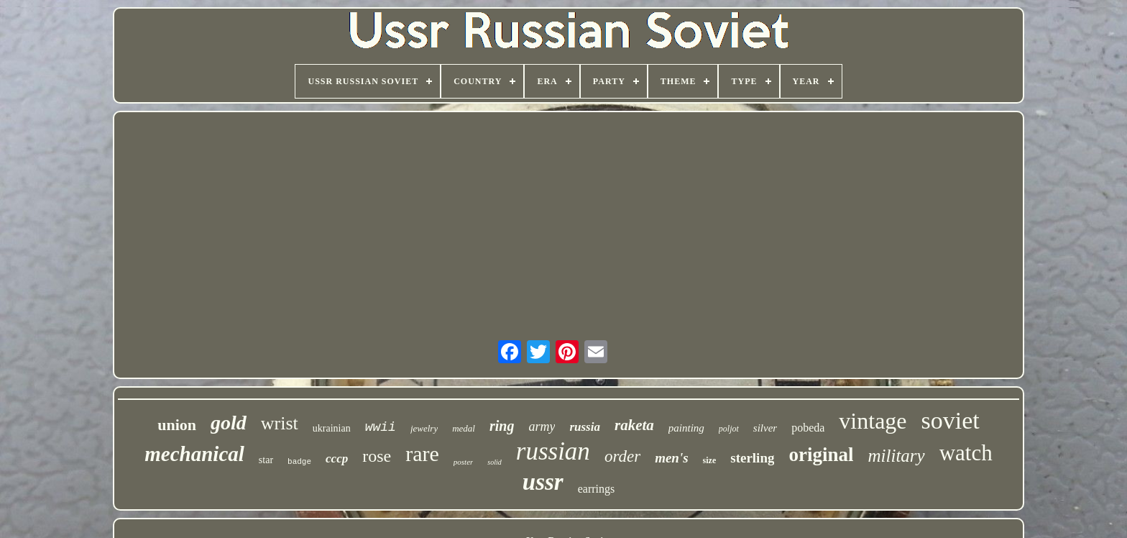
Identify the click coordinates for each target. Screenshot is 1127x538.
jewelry (424, 428)
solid (494, 462)
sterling (752, 457)
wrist (279, 423)
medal (463, 428)
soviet (950, 420)
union (176, 425)
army (541, 426)
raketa (634, 425)
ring (501, 426)
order (622, 456)
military (896, 455)
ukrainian (332, 428)
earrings (596, 489)
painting (686, 428)
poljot (729, 429)
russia (584, 427)
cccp (337, 458)
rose (376, 456)
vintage (872, 421)
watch (966, 452)
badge (299, 461)
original (820, 454)
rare (422, 453)
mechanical (194, 453)
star (266, 460)
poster (464, 461)
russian (553, 451)
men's (671, 457)
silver (765, 428)
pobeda (807, 427)
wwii (380, 427)
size (710, 460)
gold (229, 422)
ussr (543, 482)
